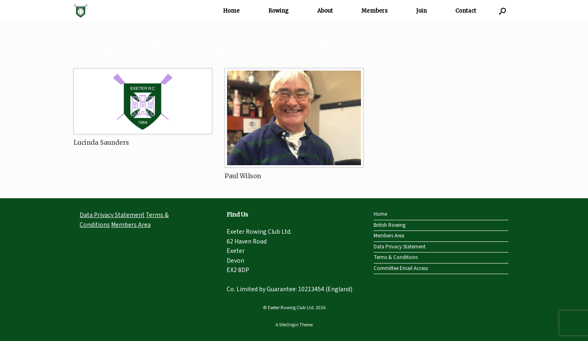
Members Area (131, 224)
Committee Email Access (401, 268)
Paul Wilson (243, 176)
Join (421, 10)
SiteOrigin (288, 324)
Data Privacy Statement (112, 214)
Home (231, 10)
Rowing (278, 10)
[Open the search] (502, 11)
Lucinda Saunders (101, 142)
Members (374, 10)
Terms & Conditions (396, 257)
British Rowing (389, 225)
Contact (465, 10)
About (325, 10)
